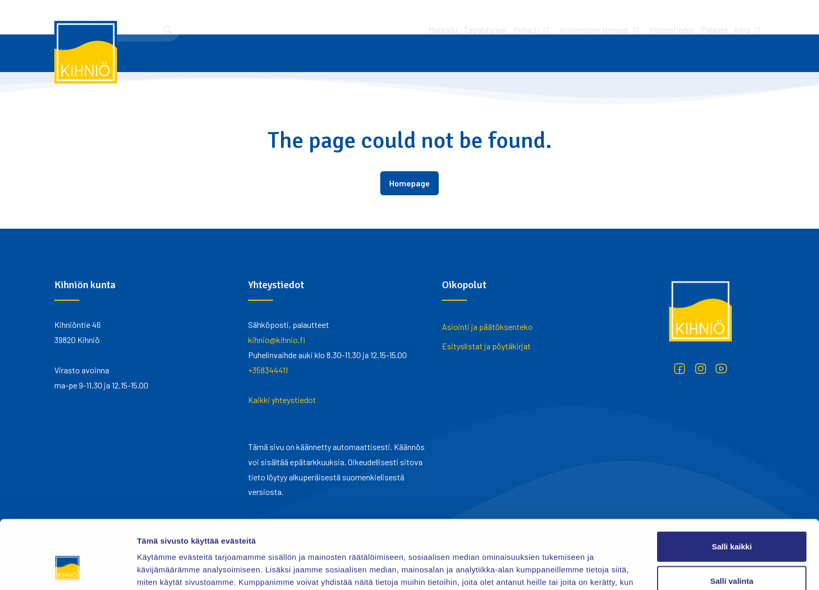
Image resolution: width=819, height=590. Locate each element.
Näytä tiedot (558, 569)
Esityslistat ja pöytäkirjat (486, 346)
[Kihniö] (85, 52)
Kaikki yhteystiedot (282, 400)
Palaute (576, 17)
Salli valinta (732, 521)
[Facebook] (679, 368)
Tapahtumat (347, 17)
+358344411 (268, 370)
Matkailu (304, 17)
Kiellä (731, 555)
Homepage (409, 183)
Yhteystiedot (533, 17)
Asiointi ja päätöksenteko (487, 327)
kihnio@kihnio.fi (276, 340)
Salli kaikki (732, 487)
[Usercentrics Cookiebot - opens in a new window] (67, 569)
